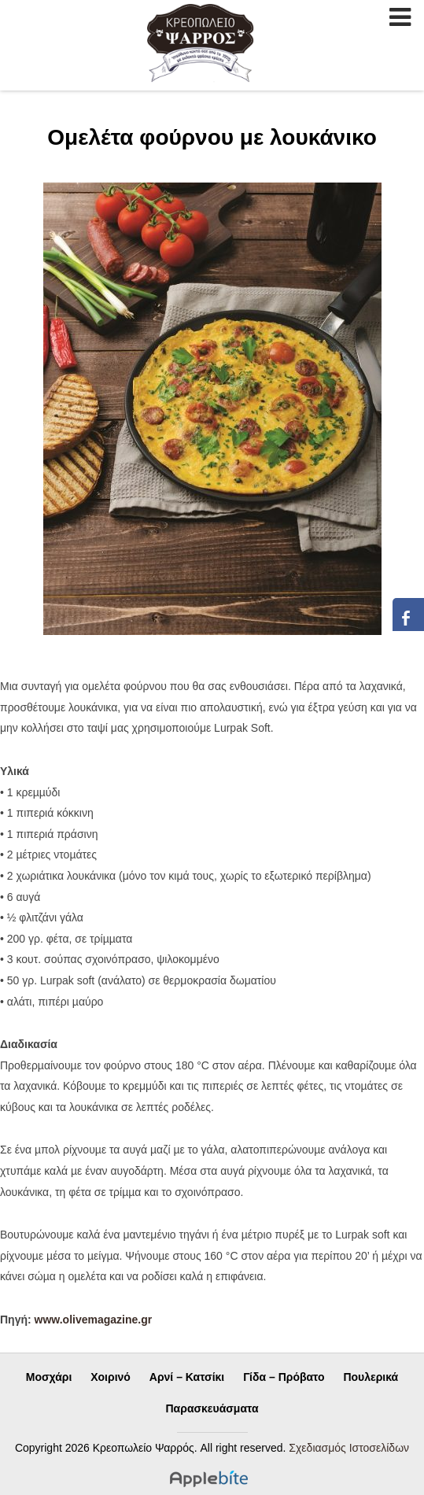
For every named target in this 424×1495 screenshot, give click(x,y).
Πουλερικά (370, 1377)
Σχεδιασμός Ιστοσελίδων (349, 1447)
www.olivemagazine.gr (94, 1319)
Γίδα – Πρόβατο (283, 1377)
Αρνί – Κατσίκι (186, 1377)
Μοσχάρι (49, 1377)
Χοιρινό (110, 1377)
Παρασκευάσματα (212, 1408)
